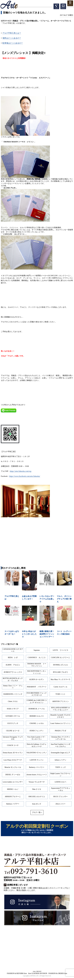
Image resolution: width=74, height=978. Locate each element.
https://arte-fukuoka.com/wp (20, 471)
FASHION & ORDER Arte (57, 973)
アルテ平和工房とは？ (12, 33)
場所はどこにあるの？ (12, 38)
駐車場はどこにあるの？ (13, 43)
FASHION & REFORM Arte (17, 973)
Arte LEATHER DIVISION (37, 973)
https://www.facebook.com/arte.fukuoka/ (24, 476)
